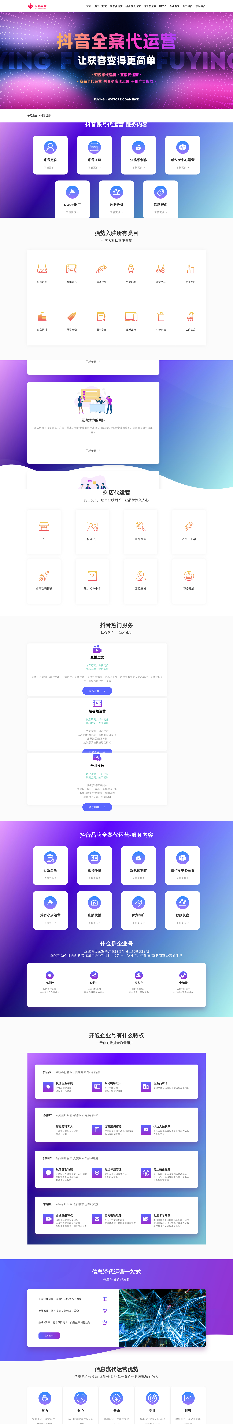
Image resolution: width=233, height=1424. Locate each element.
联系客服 (55, 701)
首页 (88, 6)
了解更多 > (50, 167)
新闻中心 (118, 1365)
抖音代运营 (150, 6)
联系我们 (201, 6)
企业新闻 (174, 6)
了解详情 (54, 455)
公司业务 (32, 115)
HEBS (162, 6)
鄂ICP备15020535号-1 (166, 1418)
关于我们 (187, 6)
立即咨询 (49, 1241)
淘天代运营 (100, 6)
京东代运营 (116, 6)
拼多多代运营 (133, 6)
